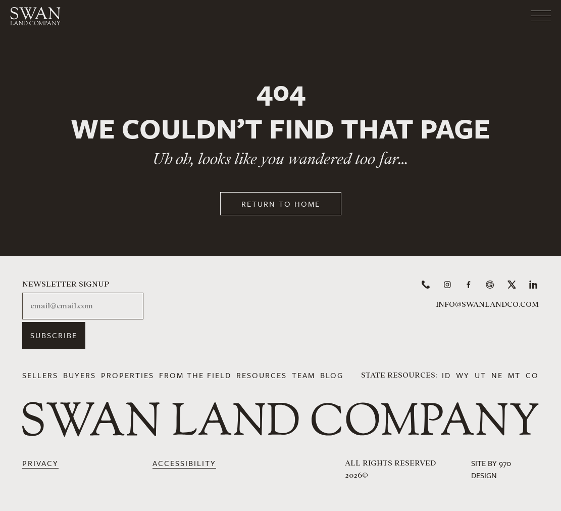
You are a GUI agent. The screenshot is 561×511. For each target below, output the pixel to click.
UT (480, 375)
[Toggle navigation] (500, 12)
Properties (127, 375)
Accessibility (184, 463)
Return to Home (280, 203)
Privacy (40, 463)
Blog (331, 375)
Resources (261, 375)
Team (303, 375)
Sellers (40, 375)
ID (446, 375)
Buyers (79, 375)
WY (463, 375)
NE (497, 375)
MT (514, 375)
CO (532, 375)
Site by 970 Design (491, 469)
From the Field (195, 375)
